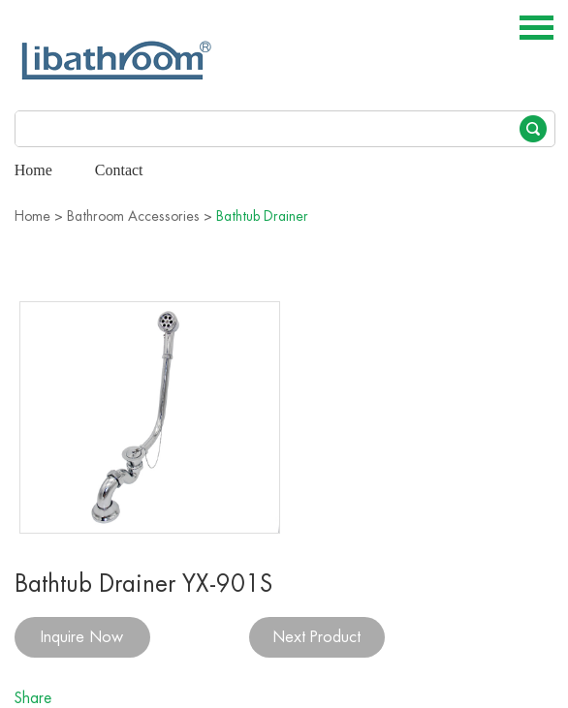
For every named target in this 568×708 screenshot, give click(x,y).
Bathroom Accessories (133, 216)
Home (33, 170)
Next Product (316, 637)
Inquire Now (82, 637)
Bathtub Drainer (262, 216)
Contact (119, 170)
